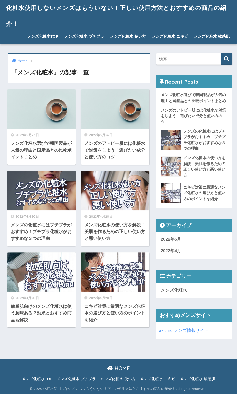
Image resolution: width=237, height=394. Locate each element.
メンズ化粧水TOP (42, 36)
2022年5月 (171, 239)
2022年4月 (171, 250)
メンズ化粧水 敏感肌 (212, 36)
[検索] (226, 59)
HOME (118, 368)
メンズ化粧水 (174, 290)
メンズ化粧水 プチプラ (84, 36)
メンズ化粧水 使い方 (128, 36)
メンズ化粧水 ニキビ (170, 36)
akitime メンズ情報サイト (184, 330)
